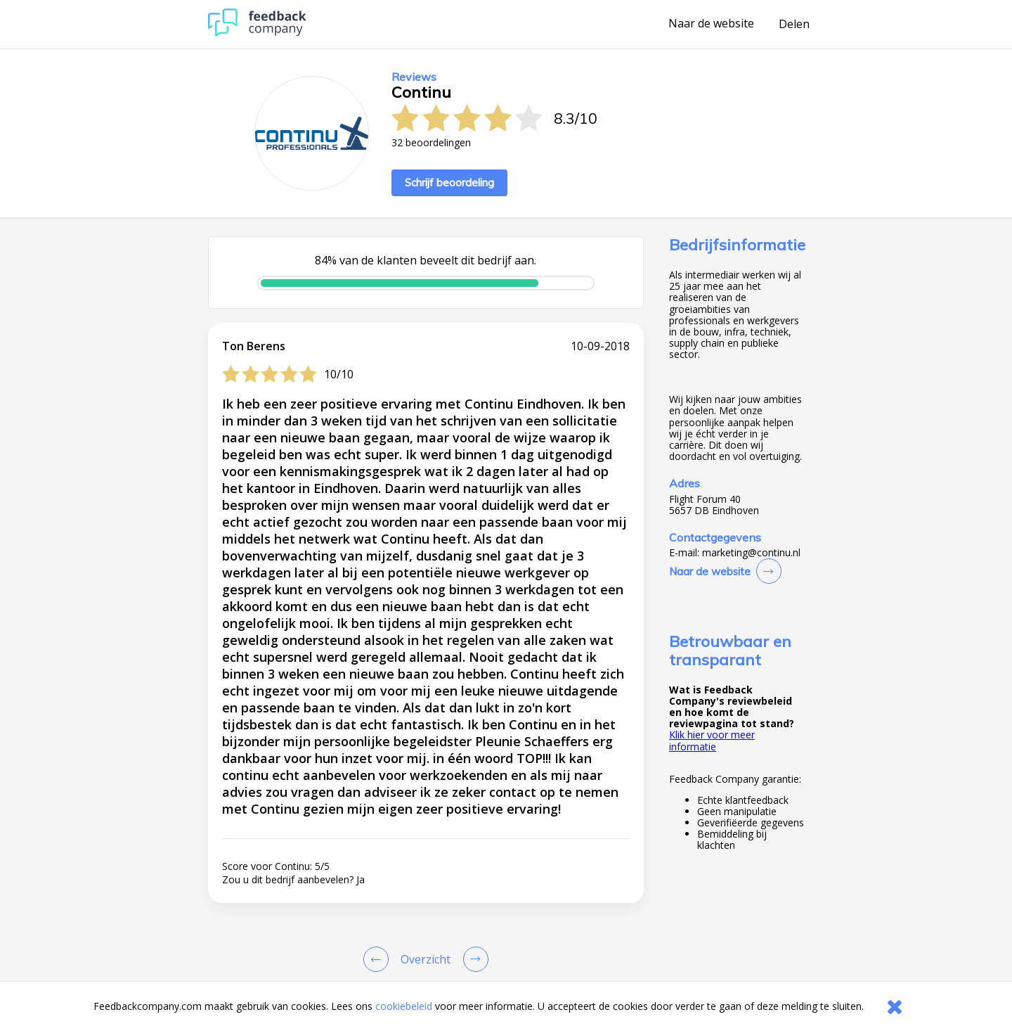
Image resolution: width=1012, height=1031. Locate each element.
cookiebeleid (403, 1006)
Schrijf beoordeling (449, 182)
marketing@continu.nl (751, 552)
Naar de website (711, 24)
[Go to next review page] (473, 959)
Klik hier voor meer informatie (712, 740)
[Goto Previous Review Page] (378, 959)
